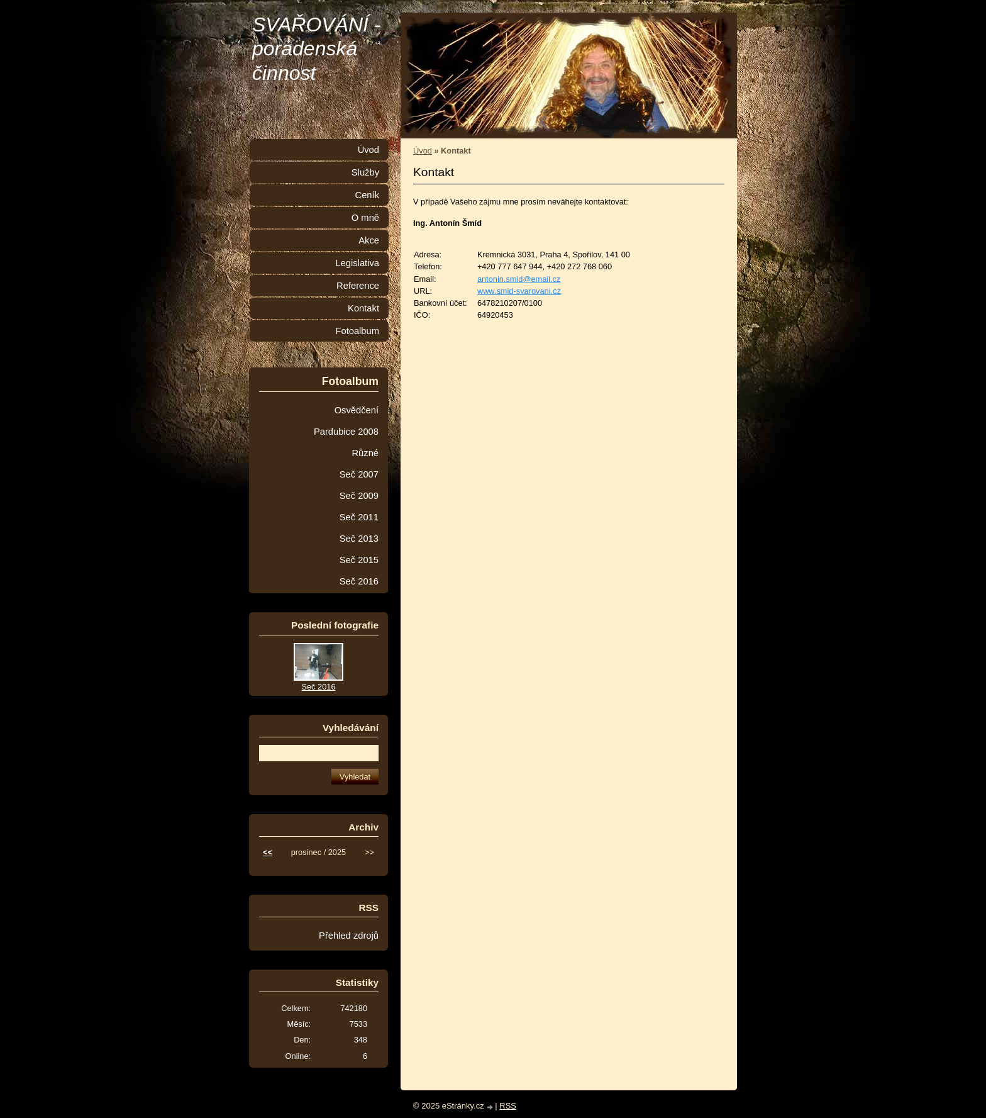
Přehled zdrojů (349, 936)
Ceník (367, 195)
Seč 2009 (359, 496)
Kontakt (363, 308)
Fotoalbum (357, 331)
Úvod (422, 150)
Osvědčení (357, 410)
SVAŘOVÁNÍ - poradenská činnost (316, 48)
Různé (365, 453)
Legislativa (357, 263)
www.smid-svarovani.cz (519, 291)
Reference (357, 286)
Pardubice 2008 (346, 432)
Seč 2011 (359, 517)
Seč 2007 (359, 474)
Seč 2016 (359, 581)
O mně (365, 218)
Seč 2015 (359, 560)
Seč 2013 (359, 539)
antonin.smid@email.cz (518, 279)
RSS (507, 1105)
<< (267, 852)
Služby (365, 172)
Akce (368, 240)
